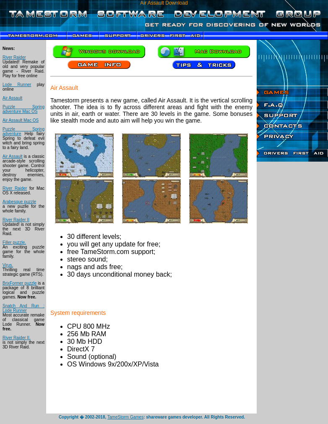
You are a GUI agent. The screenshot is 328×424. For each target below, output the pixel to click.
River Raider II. (17, 337)
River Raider (14, 57)
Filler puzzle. (14, 242)
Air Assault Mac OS (21, 120)
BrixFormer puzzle (19, 283)
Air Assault (12, 98)
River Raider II (16, 219)
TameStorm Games (125, 417)
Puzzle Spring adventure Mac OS (23, 109)
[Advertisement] (292, 288)
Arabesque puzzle (19, 201)
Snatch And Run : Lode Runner (23, 308)
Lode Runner (17, 84)
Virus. (8, 265)
